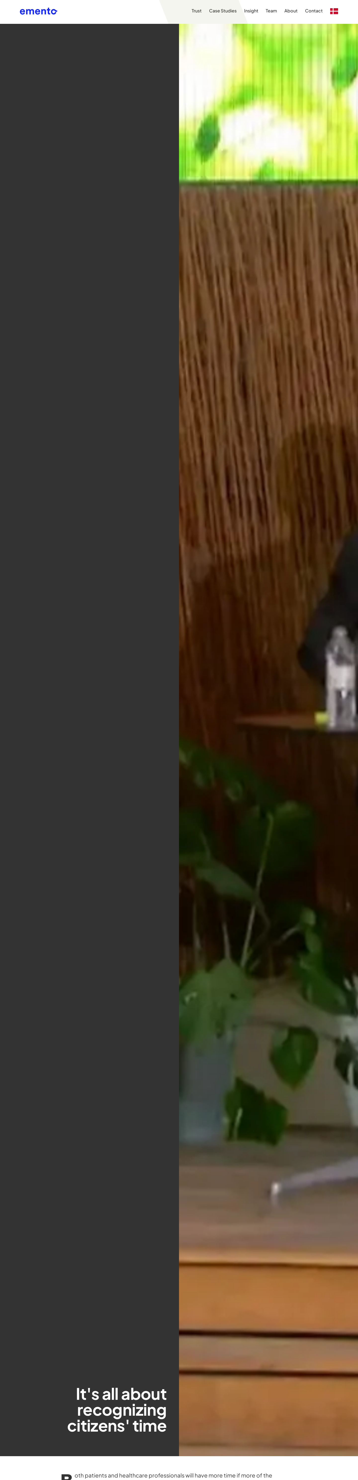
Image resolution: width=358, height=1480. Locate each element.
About (291, 10)
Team (271, 10)
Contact (314, 10)
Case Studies (223, 10)
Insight (251, 10)
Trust (197, 10)
